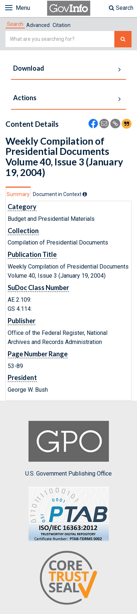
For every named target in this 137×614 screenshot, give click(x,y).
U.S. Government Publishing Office (68, 449)
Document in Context (60, 194)
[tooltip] (85, 194)
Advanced (38, 25)
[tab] (15, 24)
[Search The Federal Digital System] (123, 39)
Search (121, 7)
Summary (18, 194)
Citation (62, 25)
